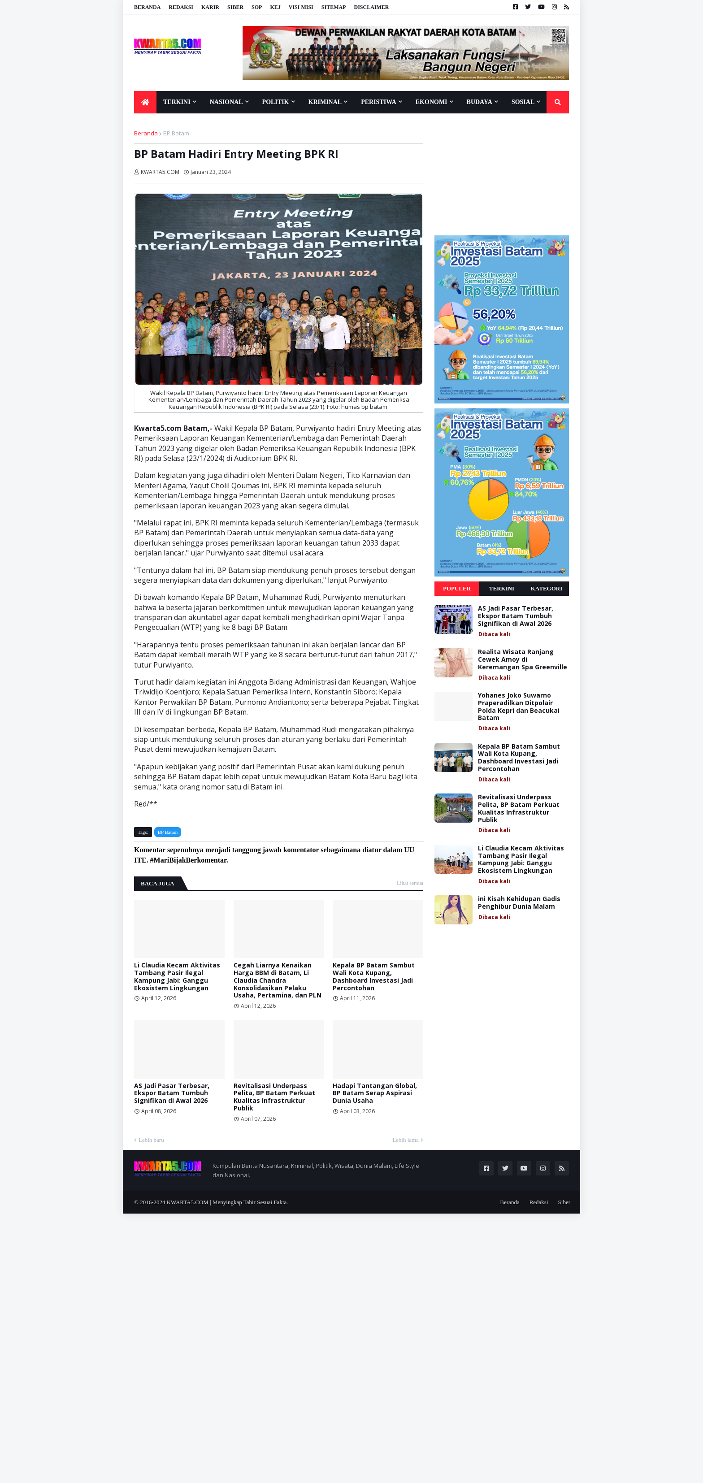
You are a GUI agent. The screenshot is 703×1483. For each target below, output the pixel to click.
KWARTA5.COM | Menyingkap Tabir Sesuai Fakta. (227, 1202)
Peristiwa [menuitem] (378, 102)
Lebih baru (151, 1139)
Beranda (147, 7)
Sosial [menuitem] (523, 102)
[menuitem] (145, 102)
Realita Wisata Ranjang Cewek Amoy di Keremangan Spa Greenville (522, 659)
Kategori (547, 588)
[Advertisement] (501, 174)
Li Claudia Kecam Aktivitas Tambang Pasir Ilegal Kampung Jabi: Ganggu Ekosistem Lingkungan (177, 977)
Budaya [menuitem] (479, 102)
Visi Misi (301, 7)
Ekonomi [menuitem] (431, 102)
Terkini (501, 588)
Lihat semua (410, 883)
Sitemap (333, 7)
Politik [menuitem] (275, 102)
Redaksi (181, 7)
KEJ (275, 7)
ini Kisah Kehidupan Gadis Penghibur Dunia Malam (519, 903)
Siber (235, 7)
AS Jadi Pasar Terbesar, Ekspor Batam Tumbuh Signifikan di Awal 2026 (171, 1093)
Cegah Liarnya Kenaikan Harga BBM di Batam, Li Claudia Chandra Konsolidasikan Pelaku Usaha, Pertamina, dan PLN (277, 980)
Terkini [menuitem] (177, 102)
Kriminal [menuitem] (325, 102)
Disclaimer (371, 7)
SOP (257, 7)
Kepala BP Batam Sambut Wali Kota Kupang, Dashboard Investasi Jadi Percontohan (374, 977)
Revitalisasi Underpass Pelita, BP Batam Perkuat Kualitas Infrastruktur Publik (274, 1097)
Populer (457, 588)
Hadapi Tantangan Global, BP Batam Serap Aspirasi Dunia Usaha (375, 1093)
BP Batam (176, 133)
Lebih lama (405, 1139)
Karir (210, 7)
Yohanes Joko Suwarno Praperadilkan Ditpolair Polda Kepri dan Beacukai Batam (519, 707)
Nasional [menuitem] (226, 102)
